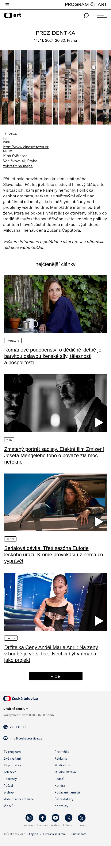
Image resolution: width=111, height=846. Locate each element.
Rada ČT (60, 779)
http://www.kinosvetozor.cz (26, 146)
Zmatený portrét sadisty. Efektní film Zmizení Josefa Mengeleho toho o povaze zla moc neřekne (54, 455)
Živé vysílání (12, 758)
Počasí (8, 785)
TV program (12, 751)
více (55, 676)
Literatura (13, 340)
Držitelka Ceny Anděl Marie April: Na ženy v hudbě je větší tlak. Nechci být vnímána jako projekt (51, 653)
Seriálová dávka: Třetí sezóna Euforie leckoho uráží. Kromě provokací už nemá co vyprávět (53, 554)
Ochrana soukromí (54, 834)
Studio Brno (63, 765)
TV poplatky (12, 765)
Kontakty (61, 806)
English (33, 834)
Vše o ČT (9, 806)
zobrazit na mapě (18, 165)
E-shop (8, 792)
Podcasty (10, 779)
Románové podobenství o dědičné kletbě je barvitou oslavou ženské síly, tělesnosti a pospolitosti (52, 356)
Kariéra (59, 785)
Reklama (60, 758)
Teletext (9, 772)
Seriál (10, 539)
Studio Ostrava (65, 772)
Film (9, 440)
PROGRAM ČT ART (86, 4)
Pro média (61, 751)
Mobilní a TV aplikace (18, 799)
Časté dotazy (63, 799)
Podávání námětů (67, 792)
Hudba (11, 638)
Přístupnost (79, 834)
